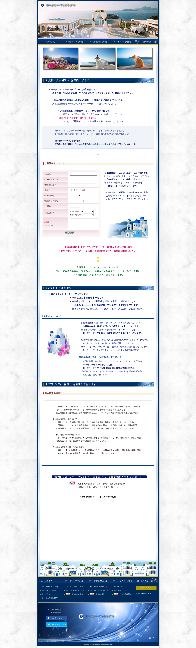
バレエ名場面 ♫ (122, 596)
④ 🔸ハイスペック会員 (123, 583)
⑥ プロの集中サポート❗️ (75, 592)
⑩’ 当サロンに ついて (50, 596)
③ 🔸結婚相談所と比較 (99, 583)
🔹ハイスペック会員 (122, 42)
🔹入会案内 (50, 42)
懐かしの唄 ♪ (97, 596)
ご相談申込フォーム (146, 590)
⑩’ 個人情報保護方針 (50, 600)
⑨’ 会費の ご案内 (49, 592)
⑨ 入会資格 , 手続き (50, 588)
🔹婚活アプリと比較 (74, 42)
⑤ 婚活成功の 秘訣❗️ (98, 588)
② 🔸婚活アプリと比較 (75, 583)
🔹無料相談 (146, 42)
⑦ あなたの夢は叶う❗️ (99, 592)
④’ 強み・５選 (120, 588)
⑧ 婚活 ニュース (121, 592)
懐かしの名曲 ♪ (74, 596)
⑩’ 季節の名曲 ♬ (144, 595)
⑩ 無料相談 (142, 583)
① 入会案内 (46, 583)
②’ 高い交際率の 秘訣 (74, 588)
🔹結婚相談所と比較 (98, 42)
